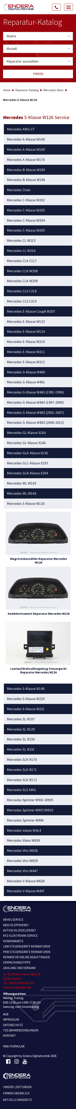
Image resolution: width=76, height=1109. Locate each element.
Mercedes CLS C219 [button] (21, 301)
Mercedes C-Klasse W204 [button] (26, 220)
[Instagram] (16, 1061)
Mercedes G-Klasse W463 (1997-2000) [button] (35, 402)
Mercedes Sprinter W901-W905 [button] (30, 800)
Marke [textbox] (11, 36)
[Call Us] (56, 7)
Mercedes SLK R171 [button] (22, 770)
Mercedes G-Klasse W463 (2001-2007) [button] (35, 413)
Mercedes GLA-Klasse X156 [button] (27, 453)
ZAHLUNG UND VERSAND (19, 968)
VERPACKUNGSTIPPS (16, 962)
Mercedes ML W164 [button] (21, 493)
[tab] (38, 129)
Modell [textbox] (11, 48)
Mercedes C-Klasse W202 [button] (26, 200)
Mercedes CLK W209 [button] (22, 281)
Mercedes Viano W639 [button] (23, 840)
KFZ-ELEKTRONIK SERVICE (20, 936)
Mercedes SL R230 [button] (21, 739)
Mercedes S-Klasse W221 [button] (26, 709)
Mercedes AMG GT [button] (21, 129)
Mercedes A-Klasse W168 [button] (26, 139)
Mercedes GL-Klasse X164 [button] (26, 433)
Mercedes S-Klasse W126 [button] (26, 504)
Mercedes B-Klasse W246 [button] (26, 180)
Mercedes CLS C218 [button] (21, 291)
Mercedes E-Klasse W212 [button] (26, 362)
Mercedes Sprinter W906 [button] (25, 820)
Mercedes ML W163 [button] (21, 483)
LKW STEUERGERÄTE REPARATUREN (26, 946)
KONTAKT (9, 1035)
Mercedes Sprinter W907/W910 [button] (30, 810)
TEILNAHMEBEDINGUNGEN (20, 1030)
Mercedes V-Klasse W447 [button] (26, 891)
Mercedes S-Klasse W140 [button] (26, 689)
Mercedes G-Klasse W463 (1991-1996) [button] (35, 392)
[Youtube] (25, 1061)
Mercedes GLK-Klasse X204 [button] (27, 473)
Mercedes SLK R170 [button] (22, 760)
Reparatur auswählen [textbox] (22, 61)
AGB (6, 1014)
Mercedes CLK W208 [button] (22, 271)
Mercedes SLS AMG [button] (21, 790)
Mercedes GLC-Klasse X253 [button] (27, 463)
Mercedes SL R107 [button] (21, 719)
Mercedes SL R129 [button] (21, 729)
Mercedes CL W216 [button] (21, 251)
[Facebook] (8, 1061)
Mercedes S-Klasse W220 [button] (26, 699)
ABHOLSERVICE (13, 919)
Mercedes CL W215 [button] (21, 240)
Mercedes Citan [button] (18, 190)
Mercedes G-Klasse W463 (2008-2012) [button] (35, 423)
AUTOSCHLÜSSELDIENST (19, 930)
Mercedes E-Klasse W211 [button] (26, 352)
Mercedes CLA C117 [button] (22, 261)
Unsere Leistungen (17, 1087)
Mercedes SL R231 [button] (21, 749)
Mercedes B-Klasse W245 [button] (26, 170)
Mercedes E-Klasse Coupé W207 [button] (31, 311)
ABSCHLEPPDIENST (16, 925)
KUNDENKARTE (13, 941)
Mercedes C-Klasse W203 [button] (26, 210)
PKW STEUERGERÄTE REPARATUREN (26, 952)
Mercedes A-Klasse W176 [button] (26, 160)
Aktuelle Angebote (17, 1100)
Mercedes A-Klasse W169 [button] (26, 149)
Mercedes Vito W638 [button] (22, 851)
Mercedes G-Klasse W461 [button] (26, 382)
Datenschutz (13, 1025)
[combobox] (38, 36)
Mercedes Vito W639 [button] (22, 861)
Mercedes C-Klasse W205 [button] (26, 230)
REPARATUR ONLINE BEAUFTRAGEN (26, 957)
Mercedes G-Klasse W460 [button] (26, 372)
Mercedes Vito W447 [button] (22, 871)
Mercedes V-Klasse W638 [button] (26, 881)
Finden (38, 74)
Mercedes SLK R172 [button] (22, 780)
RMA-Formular (14, 1046)
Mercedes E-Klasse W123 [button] (26, 322)
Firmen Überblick (16, 1093)
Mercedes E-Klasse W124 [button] (26, 332)
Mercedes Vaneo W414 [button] (24, 830)
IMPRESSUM (11, 1019)
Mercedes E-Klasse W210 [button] (26, 342)
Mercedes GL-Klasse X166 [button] (26, 443)
